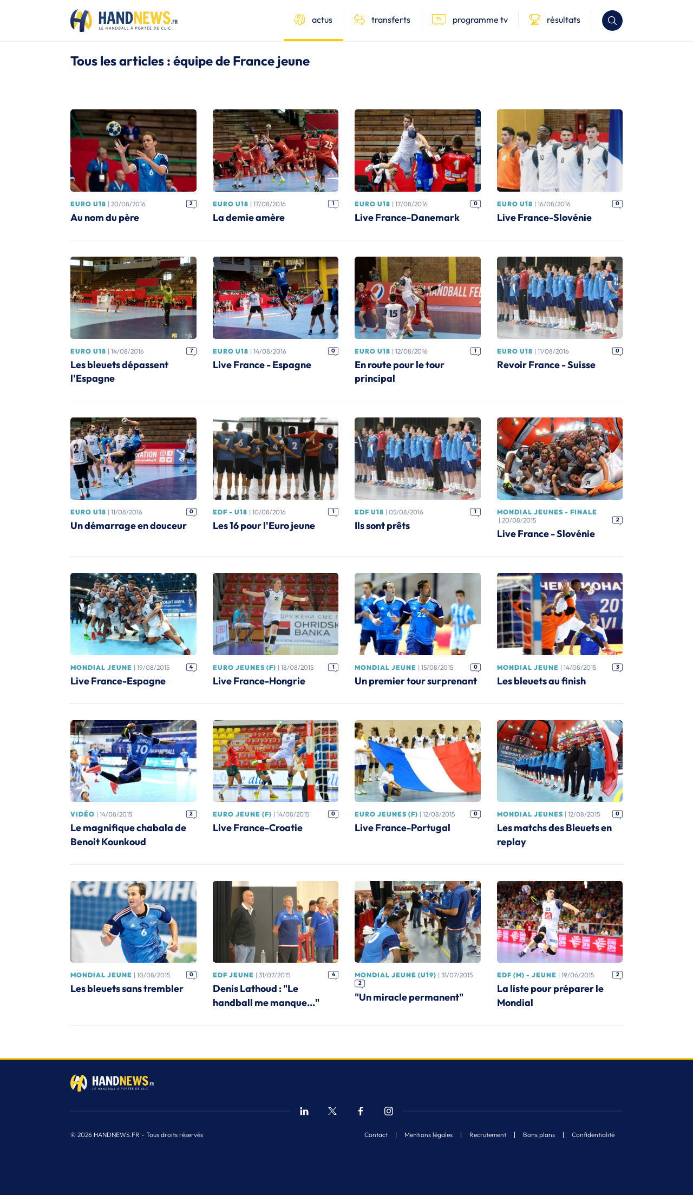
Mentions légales (428, 1135)
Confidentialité (593, 1135)
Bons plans (539, 1135)
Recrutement (487, 1135)
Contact (376, 1135)
